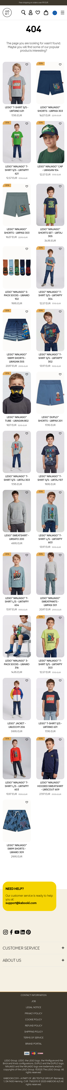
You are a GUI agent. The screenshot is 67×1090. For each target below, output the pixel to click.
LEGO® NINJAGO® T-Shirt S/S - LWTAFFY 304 (50, 298)
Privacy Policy (33, 1013)
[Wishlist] (38, 12)
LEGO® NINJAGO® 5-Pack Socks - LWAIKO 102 (16, 298)
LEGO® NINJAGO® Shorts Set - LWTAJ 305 (50, 235)
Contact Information (33, 995)
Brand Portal (33, 1044)
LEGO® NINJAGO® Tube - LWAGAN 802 (17, 421)
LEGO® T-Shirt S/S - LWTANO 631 (16, 111)
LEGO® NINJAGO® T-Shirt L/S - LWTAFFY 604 (17, 604)
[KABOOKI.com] (7, 12)
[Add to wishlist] (27, 64)
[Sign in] (30, 12)
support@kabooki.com (21, 903)
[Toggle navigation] (62, 12)
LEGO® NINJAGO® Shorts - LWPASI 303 (50, 111)
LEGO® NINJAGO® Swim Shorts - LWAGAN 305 (17, 360)
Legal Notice (33, 1007)
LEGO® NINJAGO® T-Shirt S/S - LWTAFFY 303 (50, 667)
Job (33, 1001)
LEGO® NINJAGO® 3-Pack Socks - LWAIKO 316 (16, 667)
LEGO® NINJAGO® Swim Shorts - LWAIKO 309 (17, 851)
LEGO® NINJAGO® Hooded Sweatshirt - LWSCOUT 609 (50, 788)
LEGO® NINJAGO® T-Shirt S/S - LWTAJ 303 (17, 480)
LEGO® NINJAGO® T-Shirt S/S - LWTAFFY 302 (50, 360)
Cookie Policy (33, 1020)
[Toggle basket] (46, 12)
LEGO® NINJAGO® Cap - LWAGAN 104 (50, 171)
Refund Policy (33, 1026)
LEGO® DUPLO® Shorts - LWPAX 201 (50, 421)
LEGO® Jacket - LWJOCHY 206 (17, 727)
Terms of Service (33, 1038)
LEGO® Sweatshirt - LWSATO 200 (16, 539)
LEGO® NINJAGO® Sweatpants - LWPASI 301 (50, 604)
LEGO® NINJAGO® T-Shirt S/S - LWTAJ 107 (50, 480)
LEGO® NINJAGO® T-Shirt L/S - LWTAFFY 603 (50, 541)
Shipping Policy (33, 1032)
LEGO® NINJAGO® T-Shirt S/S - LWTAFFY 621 (17, 172)
